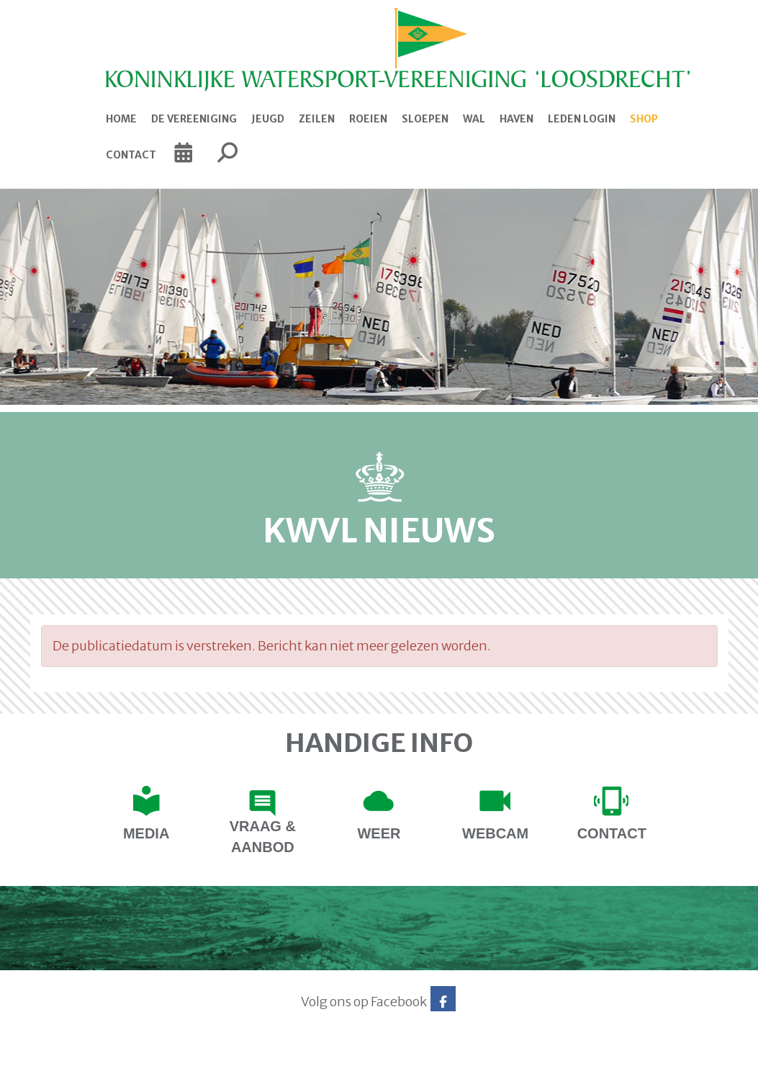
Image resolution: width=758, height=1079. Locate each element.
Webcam (495, 833)
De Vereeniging (194, 118)
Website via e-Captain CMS (75, 1063)
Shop (644, 118)
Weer (378, 833)
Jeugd (267, 118)
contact (611, 833)
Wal (474, 118)
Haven (516, 118)
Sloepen (425, 118)
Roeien (368, 118)
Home (121, 118)
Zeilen (317, 118)
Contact (131, 154)
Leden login (581, 118)
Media (146, 833)
